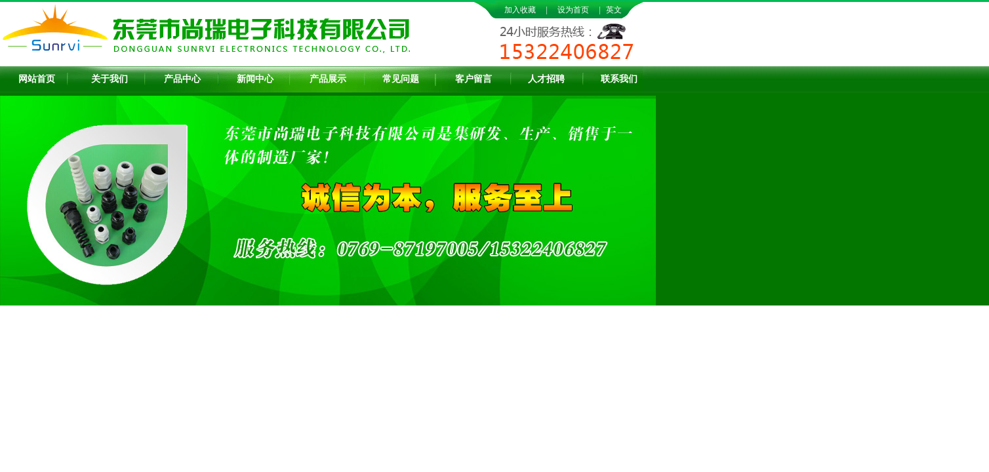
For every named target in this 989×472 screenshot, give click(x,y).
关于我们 (109, 79)
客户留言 (473, 79)
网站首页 (36, 79)
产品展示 (328, 79)
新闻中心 (255, 79)
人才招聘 (546, 79)
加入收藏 (520, 9)
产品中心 (182, 79)
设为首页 (573, 9)
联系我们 (619, 79)
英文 (614, 9)
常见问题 (400, 79)
